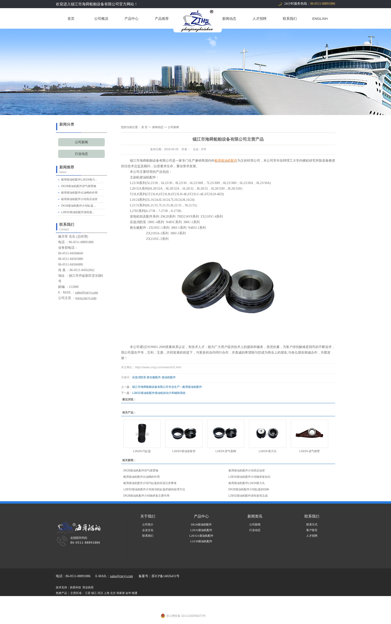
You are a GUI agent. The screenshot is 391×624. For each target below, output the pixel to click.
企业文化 (147, 530)
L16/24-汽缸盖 (142, 451)
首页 (70, 18)
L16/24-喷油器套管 (184, 451)
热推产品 (61, 593)
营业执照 (88, 587)
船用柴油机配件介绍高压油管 (79, 199)
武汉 (100, 593)
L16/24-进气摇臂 (309, 451)
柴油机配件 (169, 377)
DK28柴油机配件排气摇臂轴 (78, 186)
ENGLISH (320, 18)
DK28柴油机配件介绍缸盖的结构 (249, 489)
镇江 (94, 593)
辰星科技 (75, 587)
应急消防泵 (139, 377)
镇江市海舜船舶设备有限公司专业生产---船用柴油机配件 (167, 387)
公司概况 (101, 18)
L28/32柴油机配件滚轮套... (77, 212)
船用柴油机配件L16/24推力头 (247, 483)
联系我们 (290, 18)
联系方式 (311, 524)
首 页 (144, 127)
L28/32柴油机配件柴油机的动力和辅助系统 (158, 393)
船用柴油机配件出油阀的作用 (79, 192)
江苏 (88, 593)
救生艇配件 (154, 377)
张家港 (120, 593)
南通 (134, 593)
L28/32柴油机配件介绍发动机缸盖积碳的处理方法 (154, 489)
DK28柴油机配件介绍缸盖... (78, 205)
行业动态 (81, 154)
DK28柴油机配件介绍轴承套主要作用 (146, 495)
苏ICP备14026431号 (165, 576)
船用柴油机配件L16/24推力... (79, 179)
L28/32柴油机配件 (201, 530)
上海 (106, 593)
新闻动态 (229, 18)
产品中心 (131, 18)
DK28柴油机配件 (201, 524)
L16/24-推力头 (268, 451)
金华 (128, 593)
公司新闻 (81, 142)
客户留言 (311, 530)
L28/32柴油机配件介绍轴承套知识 (250, 476)
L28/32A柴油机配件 (201, 535)
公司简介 (147, 524)
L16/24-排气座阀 (226, 451)
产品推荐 (162, 18)
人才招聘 (259, 18)
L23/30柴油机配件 (201, 541)
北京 (113, 593)
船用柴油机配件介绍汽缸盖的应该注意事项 (149, 483)
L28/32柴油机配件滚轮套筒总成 (248, 495)
